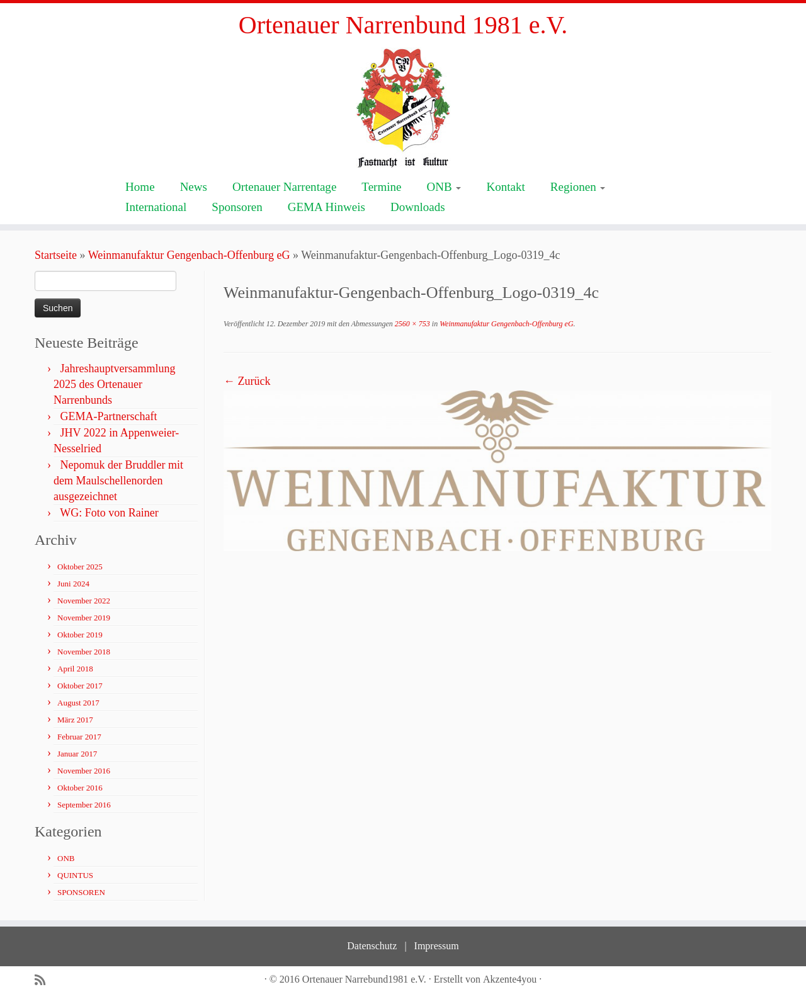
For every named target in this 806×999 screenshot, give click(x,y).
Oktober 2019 (80, 634)
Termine (381, 186)
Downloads (417, 207)
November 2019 (83, 617)
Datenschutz (372, 945)
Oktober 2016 (80, 787)
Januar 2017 (77, 753)
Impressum (436, 945)
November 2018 (83, 651)
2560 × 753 (411, 323)
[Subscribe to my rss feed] (44, 980)
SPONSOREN (81, 892)
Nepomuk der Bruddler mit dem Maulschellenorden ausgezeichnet (118, 481)
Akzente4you (509, 979)
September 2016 (84, 804)
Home (140, 186)
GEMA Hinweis (326, 207)
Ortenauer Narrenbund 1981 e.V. (403, 25)
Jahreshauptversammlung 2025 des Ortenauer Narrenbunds (114, 384)
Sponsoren (237, 207)
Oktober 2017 (80, 685)
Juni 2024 (73, 583)
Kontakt (505, 186)
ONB (443, 186)
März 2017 (75, 719)
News (193, 186)
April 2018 (75, 668)
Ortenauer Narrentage (284, 186)
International (155, 207)
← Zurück (247, 381)
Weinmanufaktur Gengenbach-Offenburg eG (189, 255)
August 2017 (78, 702)
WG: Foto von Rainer (109, 512)
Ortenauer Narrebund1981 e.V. (364, 979)
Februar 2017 (79, 736)
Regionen (578, 186)
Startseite (56, 255)
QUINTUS (75, 875)
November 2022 (83, 600)
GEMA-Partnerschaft (108, 416)
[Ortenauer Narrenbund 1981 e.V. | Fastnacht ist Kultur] (403, 107)
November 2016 (83, 770)
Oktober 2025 (80, 566)
